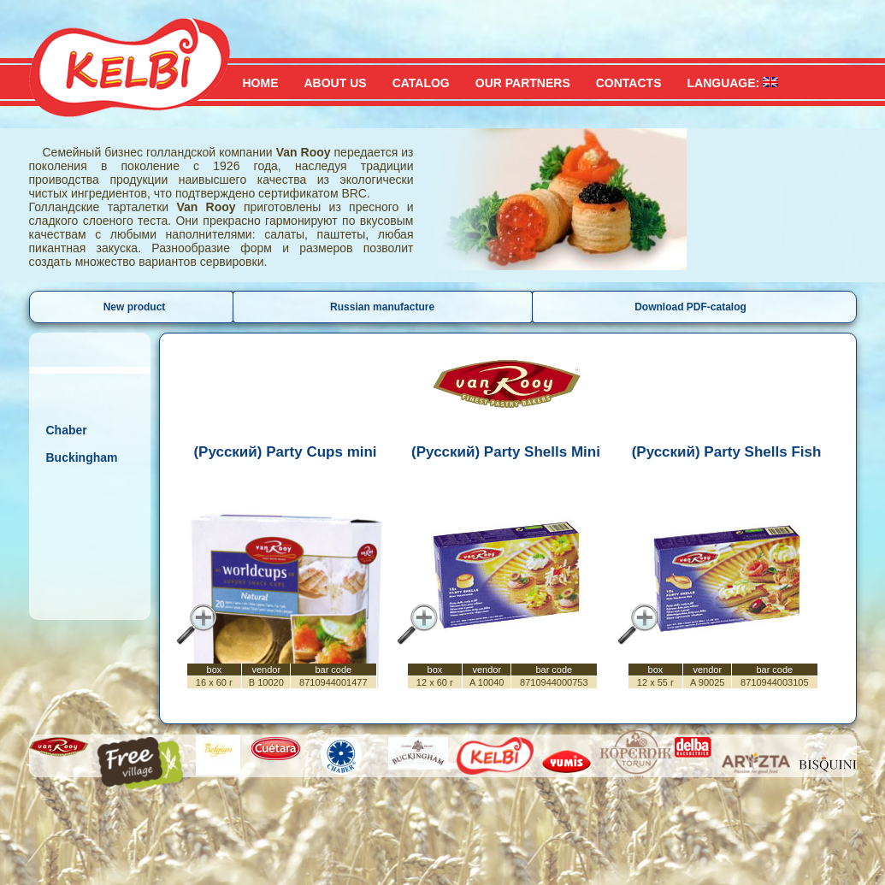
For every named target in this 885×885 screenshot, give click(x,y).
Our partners (522, 83)
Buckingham (82, 457)
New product (134, 307)
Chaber (66, 430)
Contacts (629, 83)
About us (335, 83)
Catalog (421, 83)
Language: (732, 83)
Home (261, 83)
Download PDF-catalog (690, 307)
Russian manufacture (382, 307)
